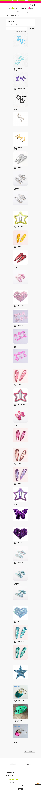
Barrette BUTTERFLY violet (20, 522)
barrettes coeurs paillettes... (18, 188)
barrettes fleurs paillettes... (18, 582)
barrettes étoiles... (18, 206)
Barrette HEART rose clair (20, 305)
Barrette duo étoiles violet (20, 88)
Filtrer (32, 28)
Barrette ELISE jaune (18, 226)
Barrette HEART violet (19, 542)
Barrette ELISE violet (18, 503)
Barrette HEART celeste (19, 621)
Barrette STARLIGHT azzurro (20, 680)
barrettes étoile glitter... (20, 325)
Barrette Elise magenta (19, 404)
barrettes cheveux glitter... (20, 167)
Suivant (32, 748)
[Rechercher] (20, 11)
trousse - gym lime (18, 720)
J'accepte (20, 789)
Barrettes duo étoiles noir (20, 108)
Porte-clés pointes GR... (19, 700)
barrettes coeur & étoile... (20, 424)
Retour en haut (29, 751)
